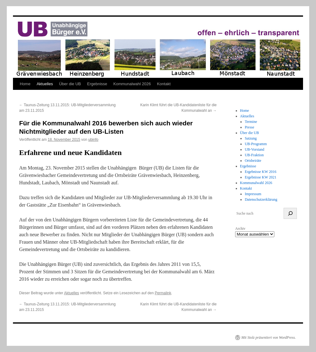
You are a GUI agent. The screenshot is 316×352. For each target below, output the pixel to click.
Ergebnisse (97, 84)
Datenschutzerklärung (261, 199)
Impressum (253, 194)
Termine (251, 121)
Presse (249, 127)
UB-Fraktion (254, 155)
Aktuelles (45, 84)
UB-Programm (256, 144)
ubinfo (93, 139)
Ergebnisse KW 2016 (260, 172)
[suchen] (290, 213)
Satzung (251, 138)
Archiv (240, 228)
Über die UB (70, 84)
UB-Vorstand (254, 149)
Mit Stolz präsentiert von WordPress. (268, 337)
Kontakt (164, 84)
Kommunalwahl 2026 (132, 84)
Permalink (163, 293)
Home (25, 84)
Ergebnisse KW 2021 (260, 177)
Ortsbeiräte (253, 160)
